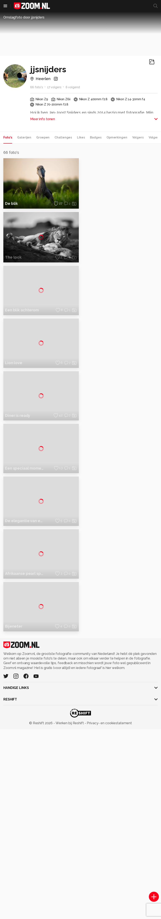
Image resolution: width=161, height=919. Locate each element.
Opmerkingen (116, 137)
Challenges (63, 137)
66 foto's (36, 87)
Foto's (7, 137)
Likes (81, 137)
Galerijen (24, 137)
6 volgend (73, 87)
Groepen (42, 137)
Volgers (138, 137)
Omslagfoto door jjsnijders (23, 17)
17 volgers (54, 87)
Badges (95, 137)
